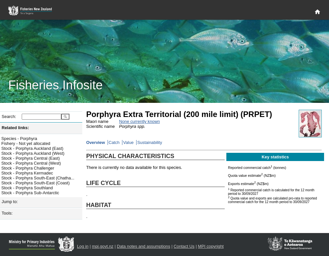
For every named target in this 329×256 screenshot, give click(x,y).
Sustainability (149, 142)
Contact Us (184, 246)
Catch (114, 142)
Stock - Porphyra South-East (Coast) (35, 182)
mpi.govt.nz (102, 246)
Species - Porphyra (19, 138)
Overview (95, 142)
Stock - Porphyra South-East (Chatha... (37, 177)
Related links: (15, 127)
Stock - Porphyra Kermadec (27, 173)
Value (128, 142)
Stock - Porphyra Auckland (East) (32, 148)
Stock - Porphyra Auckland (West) (32, 153)
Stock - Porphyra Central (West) (31, 163)
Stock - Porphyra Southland (27, 187)
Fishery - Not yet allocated (25, 143)
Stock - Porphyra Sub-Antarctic (30, 192)
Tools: (7, 213)
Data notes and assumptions (143, 246)
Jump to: (10, 201)
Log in (83, 246)
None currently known (139, 121)
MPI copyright (211, 246)
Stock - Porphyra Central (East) (30, 158)
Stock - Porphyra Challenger (27, 168)
